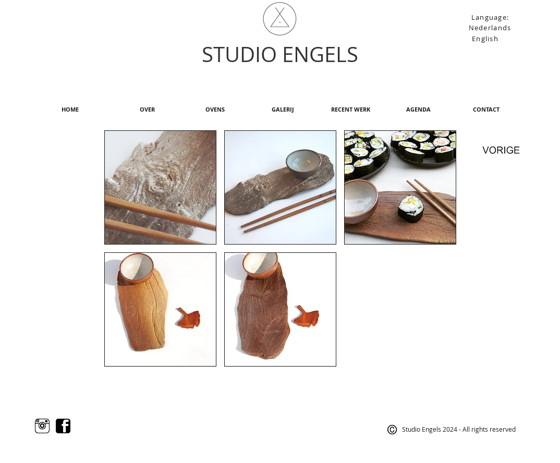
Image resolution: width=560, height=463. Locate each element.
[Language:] (491, 16)
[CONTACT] (486, 109)
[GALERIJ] (282, 109)
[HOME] (70, 109)
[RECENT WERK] (350, 109)
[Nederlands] (491, 27)
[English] (486, 38)
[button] (160, 187)
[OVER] (147, 109)
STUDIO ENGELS (280, 54)
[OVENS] (215, 109)
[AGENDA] (418, 109)
